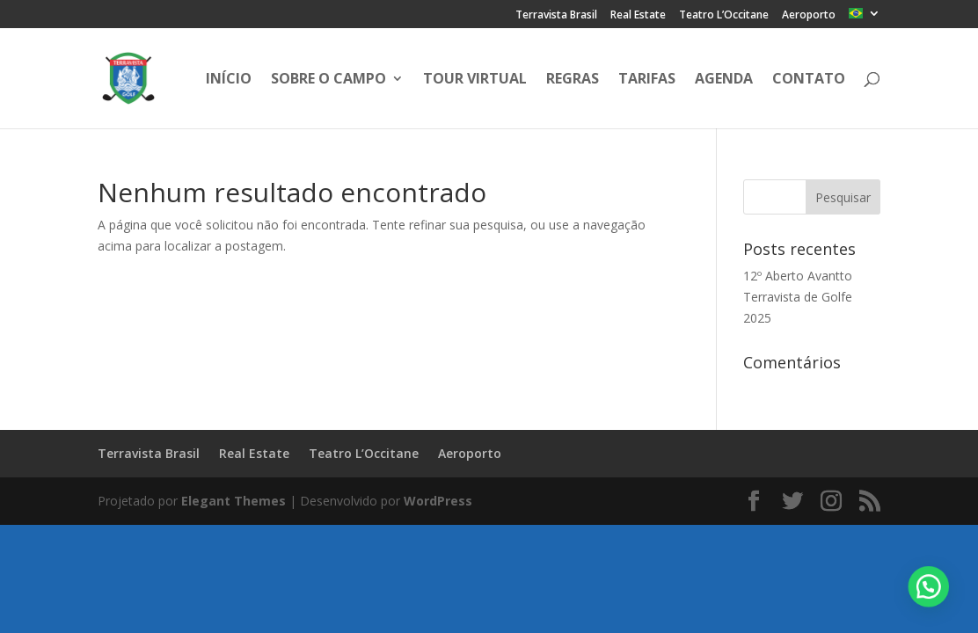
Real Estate (638, 16)
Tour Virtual (475, 80)
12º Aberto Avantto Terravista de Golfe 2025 (797, 296)
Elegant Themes (233, 500)
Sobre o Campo (328, 80)
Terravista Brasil (556, 16)
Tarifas (646, 80)
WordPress (438, 500)
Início (229, 80)
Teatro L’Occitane (724, 16)
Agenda (724, 80)
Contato (808, 80)
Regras (572, 80)
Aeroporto (809, 16)
